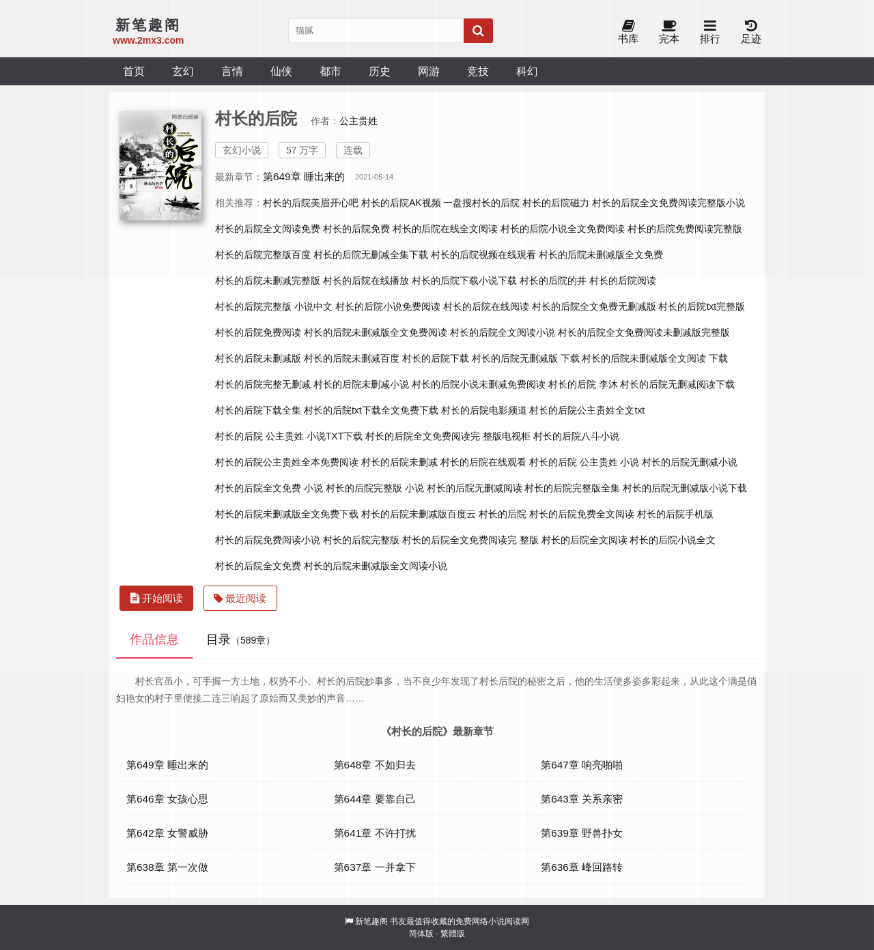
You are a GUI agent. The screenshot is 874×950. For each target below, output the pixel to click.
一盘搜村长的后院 (481, 202)
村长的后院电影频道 (484, 410)
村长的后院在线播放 (366, 280)
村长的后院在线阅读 (486, 306)
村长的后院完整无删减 (263, 384)
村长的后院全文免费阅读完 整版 (470, 539)
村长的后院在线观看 (483, 462)
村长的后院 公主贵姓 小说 (584, 462)
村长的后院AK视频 (401, 202)
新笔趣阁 (371, 921)
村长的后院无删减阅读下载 (677, 384)
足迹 (751, 32)
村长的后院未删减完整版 (267, 280)
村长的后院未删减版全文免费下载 (286, 513)
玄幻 (183, 71)
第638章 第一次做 (167, 867)
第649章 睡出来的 (304, 176)
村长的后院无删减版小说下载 (685, 488)
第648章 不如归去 (375, 765)
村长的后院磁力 (555, 202)
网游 (429, 71)
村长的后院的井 (553, 280)
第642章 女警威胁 (167, 833)
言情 (232, 71)
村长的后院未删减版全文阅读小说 (375, 565)
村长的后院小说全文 (673, 539)
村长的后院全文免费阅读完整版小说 (668, 202)
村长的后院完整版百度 (263, 254)
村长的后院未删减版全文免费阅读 (375, 332)
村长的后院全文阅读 (584, 539)
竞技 (478, 71)
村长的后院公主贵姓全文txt (587, 410)
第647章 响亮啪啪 (582, 765)
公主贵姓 (358, 120)
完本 (669, 32)
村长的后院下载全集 (258, 410)
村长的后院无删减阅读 (474, 488)
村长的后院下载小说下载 (464, 280)
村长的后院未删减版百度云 (418, 513)
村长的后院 (502, 513)
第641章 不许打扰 (375, 833)
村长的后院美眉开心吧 (310, 202)
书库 (628, 32)
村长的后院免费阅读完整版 (685, 228)
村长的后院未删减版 (258, 358)
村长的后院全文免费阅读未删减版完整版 (644, 332)
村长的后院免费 (356, 228)
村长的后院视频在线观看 (483, 254)
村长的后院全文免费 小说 (269, 488)
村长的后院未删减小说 (361, 384)
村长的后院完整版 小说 (375, 488)
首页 (134, 71)
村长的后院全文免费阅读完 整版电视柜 (448, 436)
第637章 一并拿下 (375, 867)
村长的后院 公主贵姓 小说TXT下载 (289, 436)
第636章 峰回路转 (582, 867)
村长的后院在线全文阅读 (445, 228)
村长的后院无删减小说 (689, 462)
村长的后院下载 (435, 358)
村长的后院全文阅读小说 (502, 332)
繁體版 (452, 933)
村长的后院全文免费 (258, 565)
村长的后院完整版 (361, 539)
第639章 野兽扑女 (582, 833)
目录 (240, 639)
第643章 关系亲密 (582, 799)
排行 (710, 32)
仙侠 (281, 71)
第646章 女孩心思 (167, 799)
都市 (330, 71)
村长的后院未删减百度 (351, 358)
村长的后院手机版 (675, 513)
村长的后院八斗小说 (576, 436)
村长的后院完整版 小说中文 (274, 306)
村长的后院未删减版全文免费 (601, 254)
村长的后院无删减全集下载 (370, 254)
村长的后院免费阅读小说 (267, 539)
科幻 (527, 71)
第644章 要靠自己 (375, 799)
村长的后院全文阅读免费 (267, 228)
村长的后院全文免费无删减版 (594, 306)
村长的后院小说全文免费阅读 (563, 228)
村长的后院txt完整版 (701, 306)
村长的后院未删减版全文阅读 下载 (655, 358)
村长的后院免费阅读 (258, 332)
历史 (380, 71)
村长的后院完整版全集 (572, 488)
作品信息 (154, 639)
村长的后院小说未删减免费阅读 (479, 384)
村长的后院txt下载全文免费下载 (371, 410)
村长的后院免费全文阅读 (581, 513)
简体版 (421, 933)
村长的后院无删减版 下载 (526, 358)
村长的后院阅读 (622, 280)
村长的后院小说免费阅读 (387, 306)
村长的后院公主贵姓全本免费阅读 (286, 462)
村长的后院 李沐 (583, 384)
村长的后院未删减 (399, 462)
